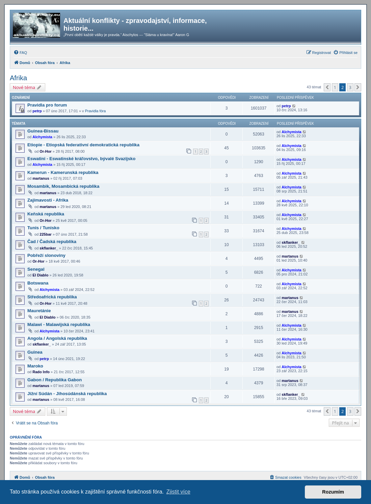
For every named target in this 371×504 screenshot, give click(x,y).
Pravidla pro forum (47, 105)
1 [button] (335, 87)
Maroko (35, 365)
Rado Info (41, 372)
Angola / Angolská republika (57, 338)
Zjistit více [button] (178, 492)
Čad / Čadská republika (51, 241)
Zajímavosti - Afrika (47, 200)
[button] (327, 87)
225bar (45, 234)
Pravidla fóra (95, 111)
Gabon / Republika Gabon (54, 379)
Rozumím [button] (333, 492)
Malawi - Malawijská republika (58, 324)
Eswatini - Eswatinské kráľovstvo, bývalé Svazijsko (81, 158)
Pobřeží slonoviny (46, 255)
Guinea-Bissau (42, 131)
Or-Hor (45, 151)
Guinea (35, 352)
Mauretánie (39, 310)
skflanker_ (48, 248)
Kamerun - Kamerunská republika (62, 172)
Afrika (18, 78)
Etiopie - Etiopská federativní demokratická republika (83, 144)
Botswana (37, 283)
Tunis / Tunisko (43, 227)
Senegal (36, 269)
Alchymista (42, 137)
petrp (37, 111)
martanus (40, 178)
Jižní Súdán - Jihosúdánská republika (67, 393)
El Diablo (40, 275)
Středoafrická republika (52, 296)
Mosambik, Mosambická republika (63, 186)
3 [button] (350, 87)
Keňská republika (45, 213)
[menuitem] (20, 53)
